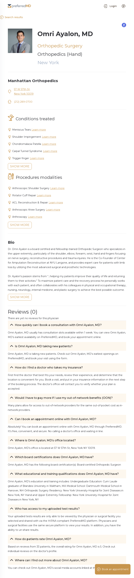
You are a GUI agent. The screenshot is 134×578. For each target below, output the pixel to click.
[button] (67, 325)
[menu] (123, 6)
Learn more (39, 129)
